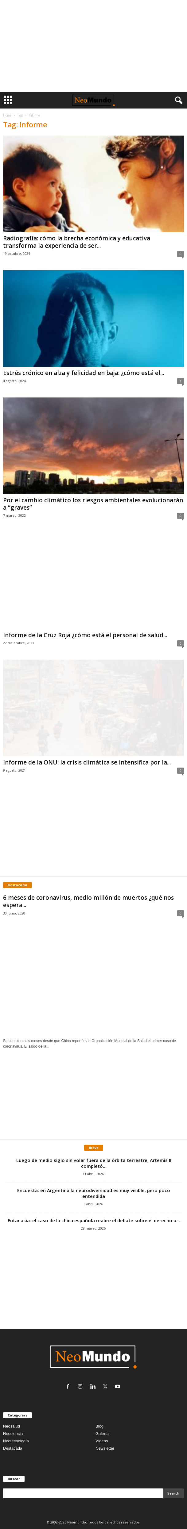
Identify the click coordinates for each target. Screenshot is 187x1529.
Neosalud (11, 1426)
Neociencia (13, 1433)
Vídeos (101, 1441)
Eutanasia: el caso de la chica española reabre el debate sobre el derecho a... (94, 1220)
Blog (99, 1426)
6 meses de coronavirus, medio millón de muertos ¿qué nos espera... (88, 901)
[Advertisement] (93, 46)
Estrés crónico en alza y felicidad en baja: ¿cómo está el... (83, 373)
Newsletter (104, 1448)
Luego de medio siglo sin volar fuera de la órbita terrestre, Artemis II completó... (93, 1163)
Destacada (12, 1448)
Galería (102, 1433)
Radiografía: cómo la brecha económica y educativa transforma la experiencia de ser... (76, 242)
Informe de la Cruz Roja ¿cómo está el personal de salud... (85, 635)
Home (7, 115)
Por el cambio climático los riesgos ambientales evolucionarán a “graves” (93, 504)
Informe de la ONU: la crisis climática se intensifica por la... (87, 762)
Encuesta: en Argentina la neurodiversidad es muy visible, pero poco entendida (93, 1193)
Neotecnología (16, 1441)
